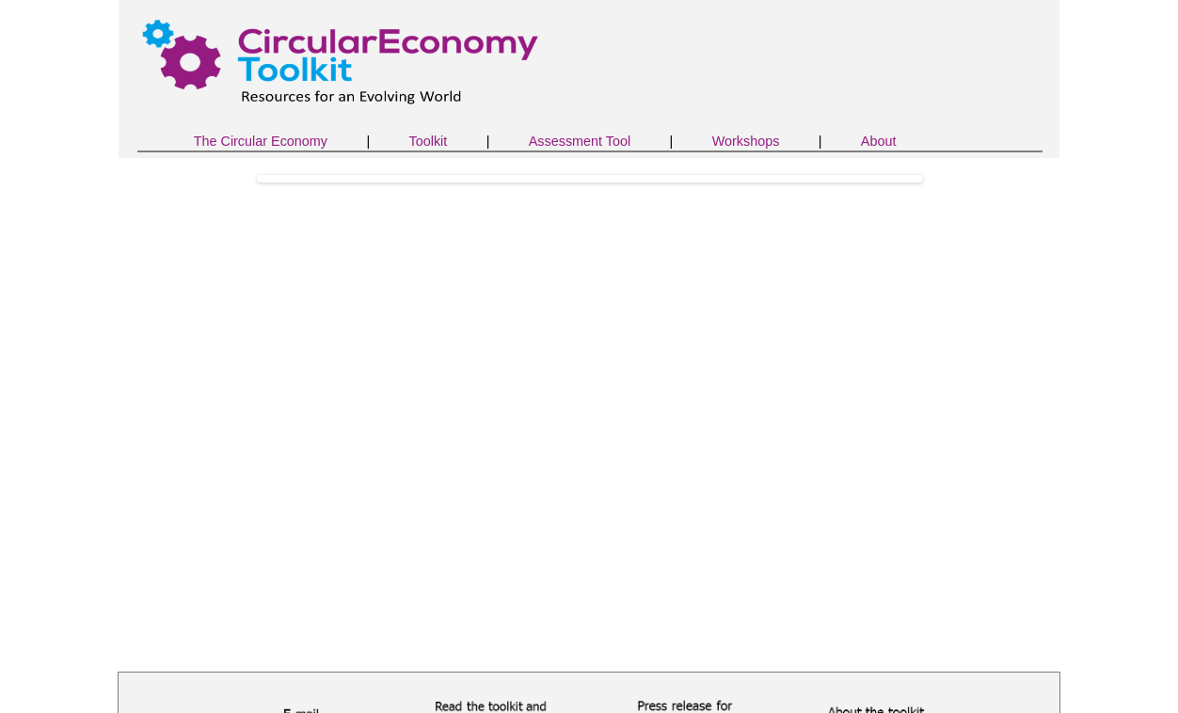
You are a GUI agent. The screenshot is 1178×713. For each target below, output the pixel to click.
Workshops (746, 141)
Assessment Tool (580, 141)
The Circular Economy (260, 141)
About (879, 141)
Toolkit (427, 141)
